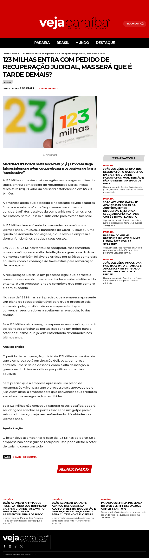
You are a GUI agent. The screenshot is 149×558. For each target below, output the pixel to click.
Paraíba (108, 165)
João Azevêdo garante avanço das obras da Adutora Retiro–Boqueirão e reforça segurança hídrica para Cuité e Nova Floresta (122, 201)
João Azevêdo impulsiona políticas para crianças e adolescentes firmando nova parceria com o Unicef (122, 251)
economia (29, 457)
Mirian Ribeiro (47, 88)
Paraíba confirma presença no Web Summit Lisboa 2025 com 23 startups (123, 226)
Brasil (15, 53)
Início (6, 53)
